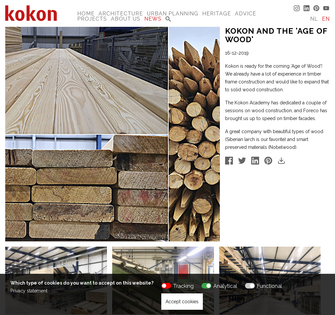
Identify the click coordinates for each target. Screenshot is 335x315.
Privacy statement (28, 290)
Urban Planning (172, 13)
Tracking (183, 286)
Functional (269, 286)
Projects (92, 19)
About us (125, 19)
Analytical (225, 286)
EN (326, 19)
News (153, 19)
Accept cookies (182, 301)
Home (86, 13)
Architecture (120, 13)
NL (314, 19)
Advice (245, 13)
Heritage (216, 13)
